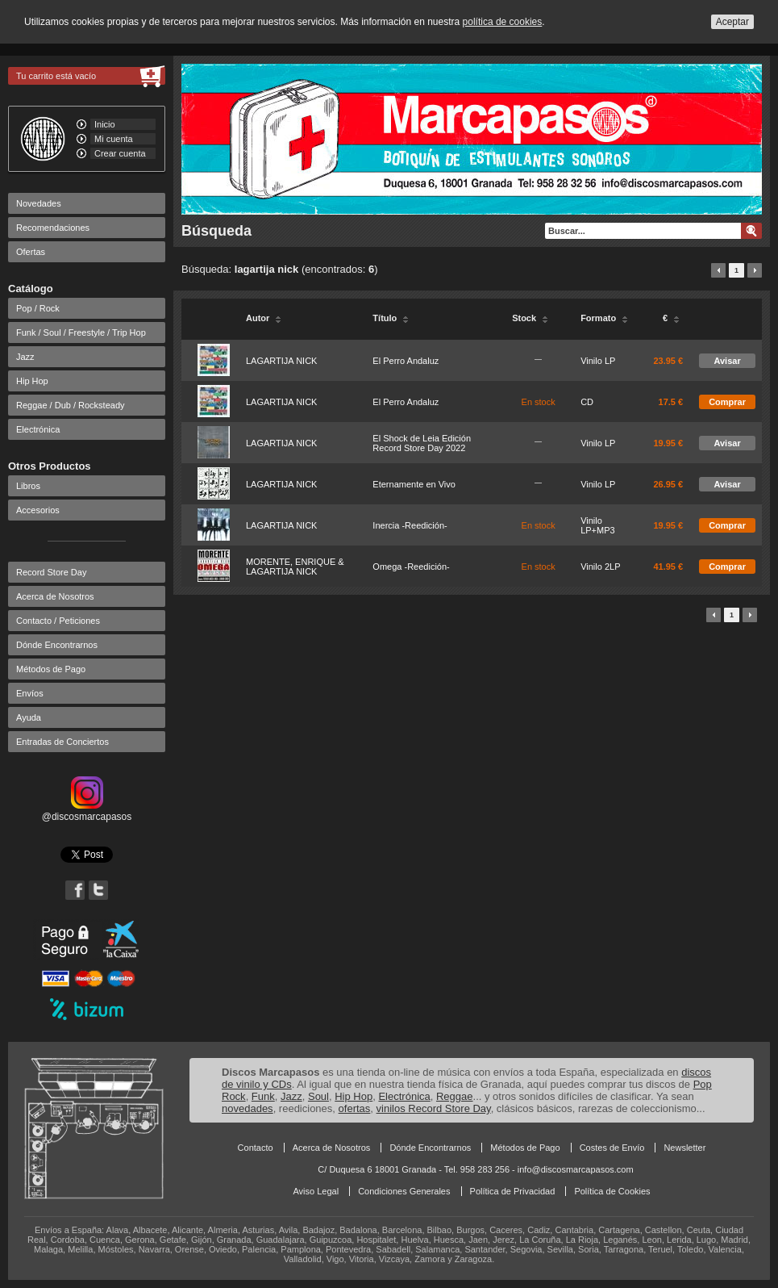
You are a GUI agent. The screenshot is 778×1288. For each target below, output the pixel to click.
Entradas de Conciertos (62, 741)
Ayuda (28, 717)
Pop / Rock (38, 308)
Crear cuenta (120, 153)
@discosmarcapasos (87, 811)
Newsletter (684, 1147)
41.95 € (668, 566)
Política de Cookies (612, 1191)
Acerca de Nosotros (55, 596)
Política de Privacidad (512, 1191)
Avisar (727, 361)
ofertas (355, 1108)
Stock (530, 318)
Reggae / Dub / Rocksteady (70, 405)
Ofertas (30, 252)
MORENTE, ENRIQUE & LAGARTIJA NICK (295, 566)
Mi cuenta (113, 139)
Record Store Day (51, 572)
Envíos (30, 693)
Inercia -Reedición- (409, 525)
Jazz (25, 357)
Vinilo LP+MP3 (597, 525)
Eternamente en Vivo (414, 484)
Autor (263, 318)
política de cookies (503, 21)
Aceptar (732, 21)
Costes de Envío (612, 1147)
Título (390, 318)
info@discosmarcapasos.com (576, 1169)
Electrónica (38, 429)
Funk (263, 1096)
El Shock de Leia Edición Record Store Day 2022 (421, 443)
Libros (28, 486)
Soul (318, 1096)
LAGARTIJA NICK (281, 361)
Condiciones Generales (404, 1191)
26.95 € (668, 484)
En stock (538, 402)
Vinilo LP (597, 361)
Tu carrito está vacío (56, 76)
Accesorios (38, 510)
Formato (604, 318)
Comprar (727, 402)
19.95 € (668, 443)
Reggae (454, 1096)
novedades (247, 1108)
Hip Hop (32, 381)
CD (586, 402)
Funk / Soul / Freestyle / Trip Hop (81, 332)
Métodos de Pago (50, 669)
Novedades (38, 203)
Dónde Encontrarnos (57, 645)
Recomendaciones (52, 227)
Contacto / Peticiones (58, 620)
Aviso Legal (316, 1191)
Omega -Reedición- (410, 566)
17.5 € (671, 402)
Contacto (255, 1147)
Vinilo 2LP (600, 566)
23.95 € (668, 361)
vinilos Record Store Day (434, 1108)
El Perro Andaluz (405, 361)
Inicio (104, 124)
